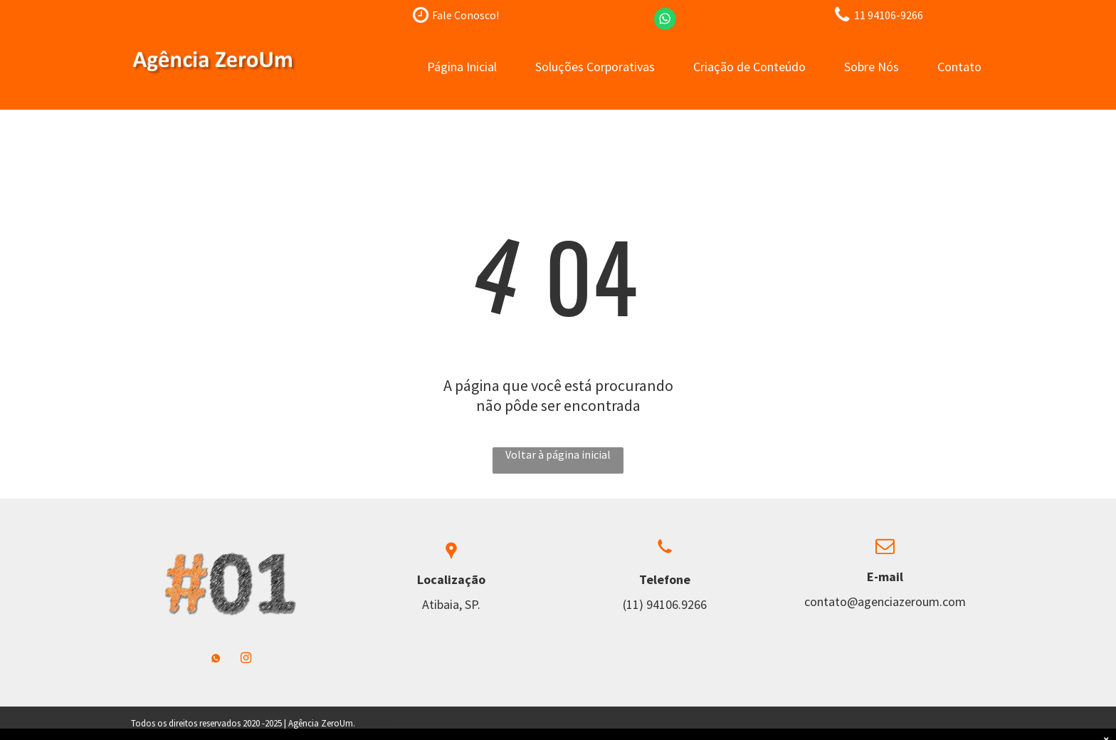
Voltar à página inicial (558, 454)
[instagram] (246, 659)
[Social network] (216, 659)
